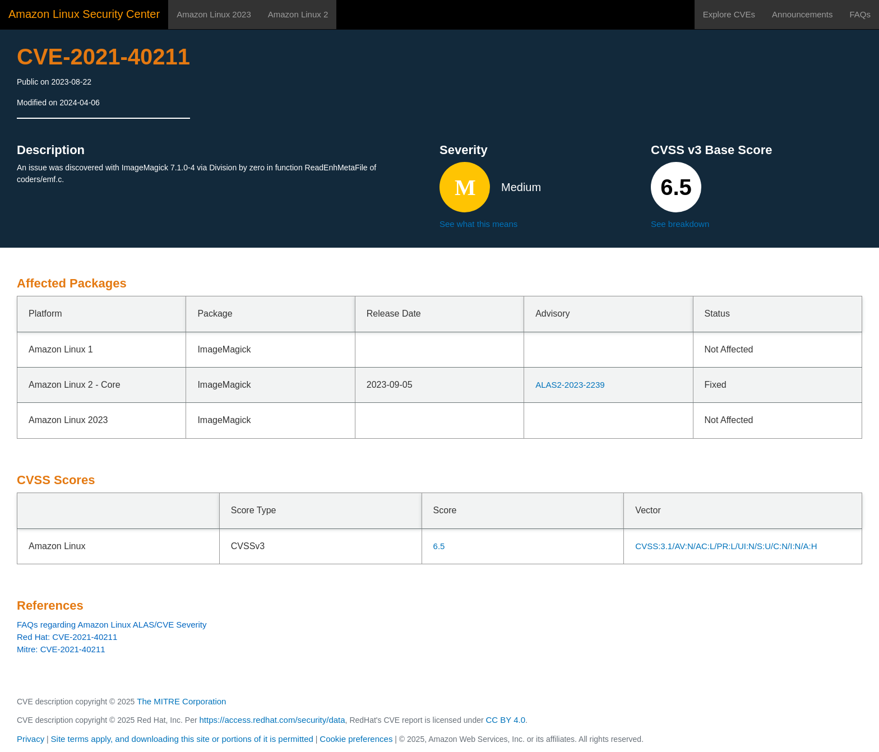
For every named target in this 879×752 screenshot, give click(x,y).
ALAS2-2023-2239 (569, 384)
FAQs (860, 14)
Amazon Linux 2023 (214, 14)
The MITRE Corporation (181, 701)
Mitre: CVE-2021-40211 (61, 649)
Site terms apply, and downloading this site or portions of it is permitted (182, 739)
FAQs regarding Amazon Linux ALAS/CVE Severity (112, 624)
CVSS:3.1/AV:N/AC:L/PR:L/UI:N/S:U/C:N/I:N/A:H (726, 546)
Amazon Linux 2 (298, 14)
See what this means (478, 224)
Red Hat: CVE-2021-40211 (67, 637)
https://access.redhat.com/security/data (272, 720)
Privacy (30, 739)
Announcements (802, 14)
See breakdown (680, 224)
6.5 (439, 546)
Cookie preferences (356, 739)
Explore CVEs (729, 14)
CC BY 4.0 (506, 720)
